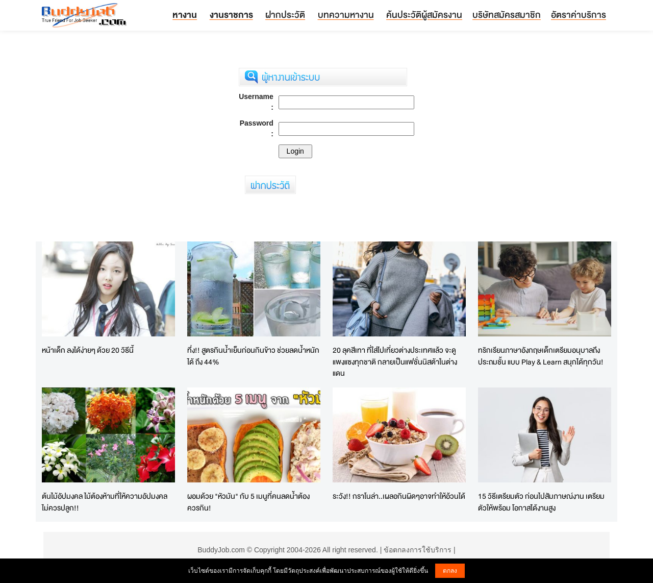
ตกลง (450, 570)
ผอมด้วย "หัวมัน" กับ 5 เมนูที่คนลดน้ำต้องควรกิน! (248, 502)
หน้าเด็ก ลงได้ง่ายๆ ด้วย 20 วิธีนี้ (88, 350)
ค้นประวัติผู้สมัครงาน (424, 14)
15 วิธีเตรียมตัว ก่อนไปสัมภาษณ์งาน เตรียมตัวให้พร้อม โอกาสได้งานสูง (541, 502)
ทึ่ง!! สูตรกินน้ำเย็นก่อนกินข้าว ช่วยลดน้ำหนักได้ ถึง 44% (253, 356)
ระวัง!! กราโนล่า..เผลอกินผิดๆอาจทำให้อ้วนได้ (399, 496)
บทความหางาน (346, 14)
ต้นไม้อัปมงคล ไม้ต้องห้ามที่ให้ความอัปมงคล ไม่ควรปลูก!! (104, 502)
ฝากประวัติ (285, 14)
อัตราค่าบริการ (578, 14)
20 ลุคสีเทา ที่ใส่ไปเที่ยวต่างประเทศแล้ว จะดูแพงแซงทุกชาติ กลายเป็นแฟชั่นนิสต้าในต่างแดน (395, 361)
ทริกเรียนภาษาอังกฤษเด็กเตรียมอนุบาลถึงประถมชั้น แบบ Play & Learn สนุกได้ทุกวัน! (541, 356)
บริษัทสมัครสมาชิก (506, 14)
